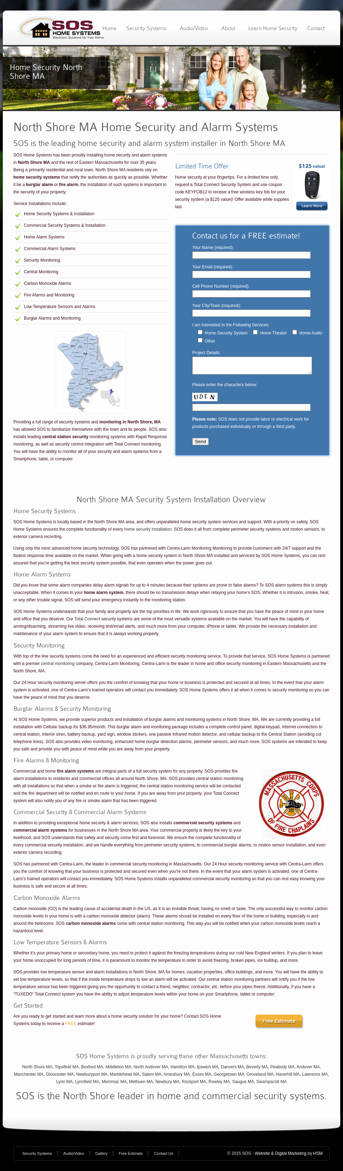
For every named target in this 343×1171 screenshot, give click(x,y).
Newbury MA (167, 1084)
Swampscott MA (271, 1084)
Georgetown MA (229, 1077)
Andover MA (308, 1070)
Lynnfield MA (87, 1084)
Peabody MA (282, 1070)
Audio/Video (73, 1156)
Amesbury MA (176, 1077)
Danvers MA (232, 1070)
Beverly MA (257, 1070)
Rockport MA (194, 1084)
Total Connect (87, 622)
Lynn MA (64, 1084)
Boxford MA (92, 1070)
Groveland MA (259, 1077)
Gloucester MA (59, 1077)
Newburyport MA (92, 1077)
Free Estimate (131, 1156)
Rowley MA (219, 1084)
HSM (318, 1156)
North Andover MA (151, 1070)
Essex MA (201, 1077)
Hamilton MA (182, 1070)
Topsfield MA (66, 1070)
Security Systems (37, 1156)
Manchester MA (29, 1077)
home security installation (148, 532)
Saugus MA (243, 1084)
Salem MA (151, 1077)
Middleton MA (118, 1070)
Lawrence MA (315, 1077)
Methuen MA (141, 1084)
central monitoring (58, 666)
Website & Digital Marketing (280, 1156)
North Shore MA (37, 1070)
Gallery (101, 1156)
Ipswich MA (207, 1070)
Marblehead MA (125, 1077)
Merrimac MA (114, 1084)
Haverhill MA (288, 1077)
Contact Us (163, 1156)
